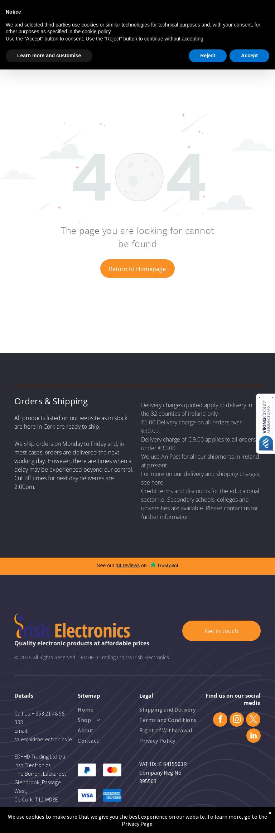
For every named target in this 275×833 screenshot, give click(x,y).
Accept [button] (249, 55)
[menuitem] (107, 710)
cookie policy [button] (96, 31)
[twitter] (253, 720)
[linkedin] (253, 736)
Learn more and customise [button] (49, 55)
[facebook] (220, 720)
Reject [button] (207, 55)
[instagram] (237, 720)
